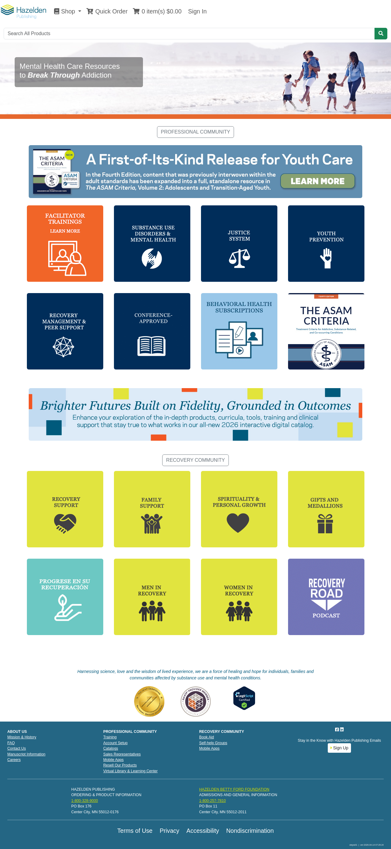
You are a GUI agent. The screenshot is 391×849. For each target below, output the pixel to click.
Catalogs (110, 748)
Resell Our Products (120, 765)
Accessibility (202, 830)
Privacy (169, 830)
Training (110, 737)
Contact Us (16, 748)
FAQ (11, 743)
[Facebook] (337, 729)
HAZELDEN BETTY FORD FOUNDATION (234, 789)
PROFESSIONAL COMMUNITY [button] (195, 131)
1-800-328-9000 (84, 801)
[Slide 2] (195, 110)
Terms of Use (134, 830)
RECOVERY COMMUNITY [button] (195, 460)
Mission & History (21, 737)
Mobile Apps (113, 760)
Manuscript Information (26, 754)
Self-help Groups (213, 743)
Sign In (196, 11)
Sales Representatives (122, 754)
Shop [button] (65, 11)
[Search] (189, 33)
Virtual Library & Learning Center (130, 771)
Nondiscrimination (250, 830)
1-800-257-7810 (212, 801)
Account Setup (115, 743)
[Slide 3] (206, 110)
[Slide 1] (184, 110)
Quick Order (107, 11)
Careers (14, 760)
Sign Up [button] (340, 747)
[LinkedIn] (342, 729)
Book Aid (206, 737)
